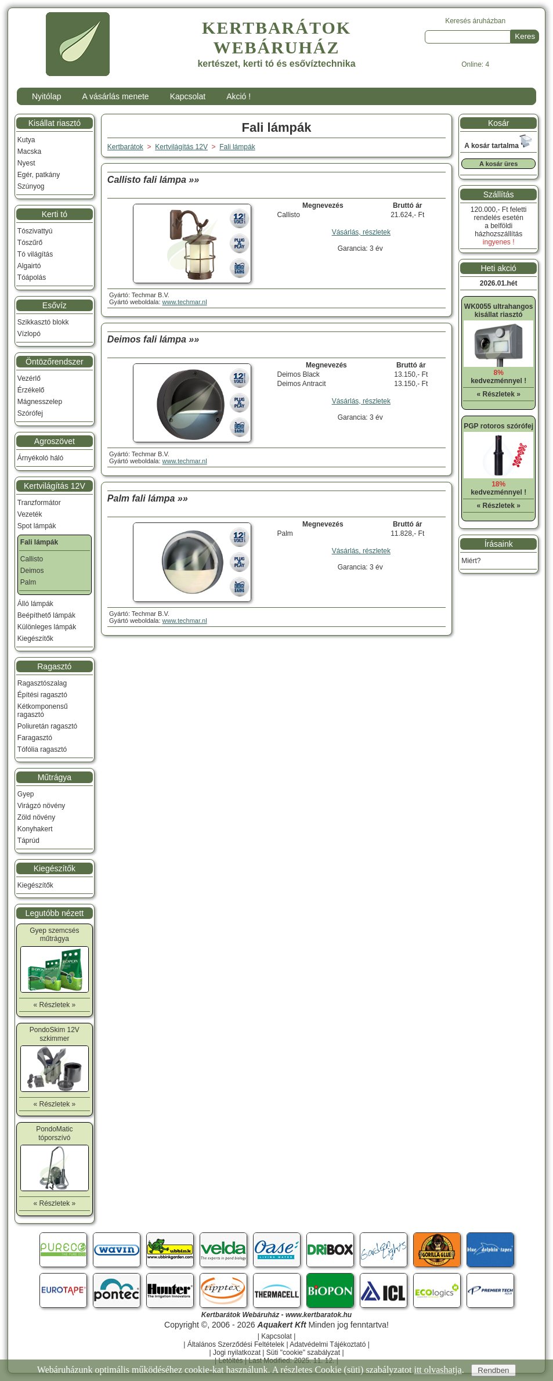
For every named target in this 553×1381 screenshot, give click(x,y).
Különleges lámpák (46, 627)
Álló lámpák (35, 604)
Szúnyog (31, 186)
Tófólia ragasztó (42, 749)
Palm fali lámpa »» (147, 498)
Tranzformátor (39, 503)
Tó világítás (35, 254)
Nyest (26, 163)
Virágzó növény (41, 806)
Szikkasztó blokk (43, 322)
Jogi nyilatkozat (237, 1352)
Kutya (26, 140)
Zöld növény (36, 817)
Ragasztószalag (42, 683)
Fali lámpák (237, 147)
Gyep (25, 794)
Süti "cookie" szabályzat (303, 1352)
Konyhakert (35, 829)
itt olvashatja (437, 1370)
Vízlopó (29, 334)
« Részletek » (54, 1005)
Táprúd (28, 840)
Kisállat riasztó (54, 123)
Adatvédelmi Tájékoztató (328, 1344)
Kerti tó (54, 214)
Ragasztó (54, 666)
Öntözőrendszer (55, 361)
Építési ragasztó (42, 695)
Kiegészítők (35, 638)
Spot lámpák (36, 526)
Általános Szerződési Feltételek (235, 1344)
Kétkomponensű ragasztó (42, 710)
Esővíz (54, 305)
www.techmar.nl (184, 301)
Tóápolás (31, 277)
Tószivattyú (35, 231)
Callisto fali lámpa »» (153, 180)
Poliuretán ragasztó (47, 726)
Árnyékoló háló (40, 458)
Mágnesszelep (39, 402)
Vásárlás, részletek (361, 232)
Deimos (32, 571)
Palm (28, 582)
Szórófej (30, 413)
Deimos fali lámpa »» (153, 339)
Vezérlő (29, 378)
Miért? (470, 561)
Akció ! (238, 96)
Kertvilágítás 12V (54, 486)
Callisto (31, 559)
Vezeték (29, 514)
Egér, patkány (38, 175)
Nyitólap (47, 96)
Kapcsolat (187, 96)
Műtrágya (54, 777)
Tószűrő (29, 243)
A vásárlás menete (115, 96)
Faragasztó (34, 738)
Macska (29, 151)
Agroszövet (54, 441)
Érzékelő (31, 390)
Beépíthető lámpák (46, 615)
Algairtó (29, 266)
